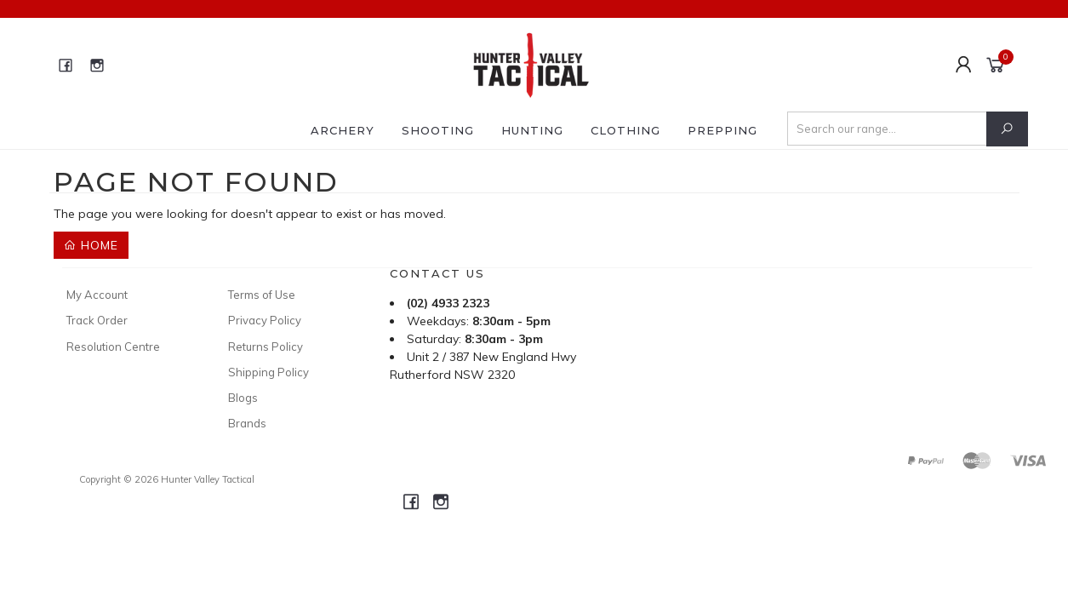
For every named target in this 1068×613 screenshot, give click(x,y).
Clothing (625, 130)
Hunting (532, 130)
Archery (342, 130)
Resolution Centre (113, 346)
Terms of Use (261, 294)
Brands (247, 423)
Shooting (438, 130)
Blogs (243, 397)
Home (91, 245)
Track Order (97, 320)
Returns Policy (265, 346)
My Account (97, 294)
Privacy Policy (264, 320)
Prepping (722, 130)
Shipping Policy (268, 372)
